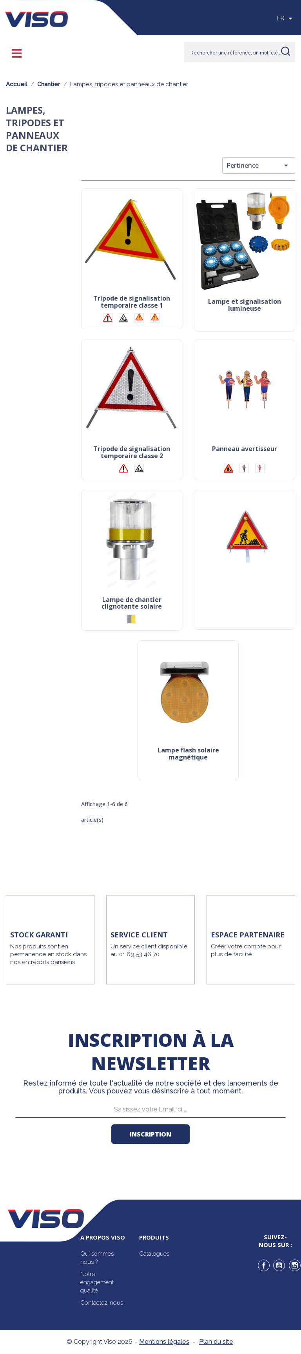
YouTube (279, 1265)
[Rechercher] (239, 52)
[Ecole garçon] (244, 468)
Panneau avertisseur (244, 449)
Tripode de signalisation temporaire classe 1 (131, 302)
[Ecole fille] (260, 468)
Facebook (263, 1265)
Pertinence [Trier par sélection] (259, 165)
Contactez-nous (101, 1302)
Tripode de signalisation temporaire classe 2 (131, 453)
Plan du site (216, 1341)
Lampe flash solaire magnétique (188, 754)
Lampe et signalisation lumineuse (244, 305)
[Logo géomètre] (155, 318)
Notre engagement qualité (97, 1282)
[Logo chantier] (123, 318)
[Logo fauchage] (139, 318)
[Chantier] (228, 468)
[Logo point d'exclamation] (107, 318)
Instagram (294, 1265)
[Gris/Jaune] (131, 619)
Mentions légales (164, 1341)
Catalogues (154, 1253)
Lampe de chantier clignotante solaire (132, 603)
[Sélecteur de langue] (285, 18)
